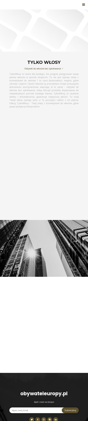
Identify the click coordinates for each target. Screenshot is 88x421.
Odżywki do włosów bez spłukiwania (44, 68)
